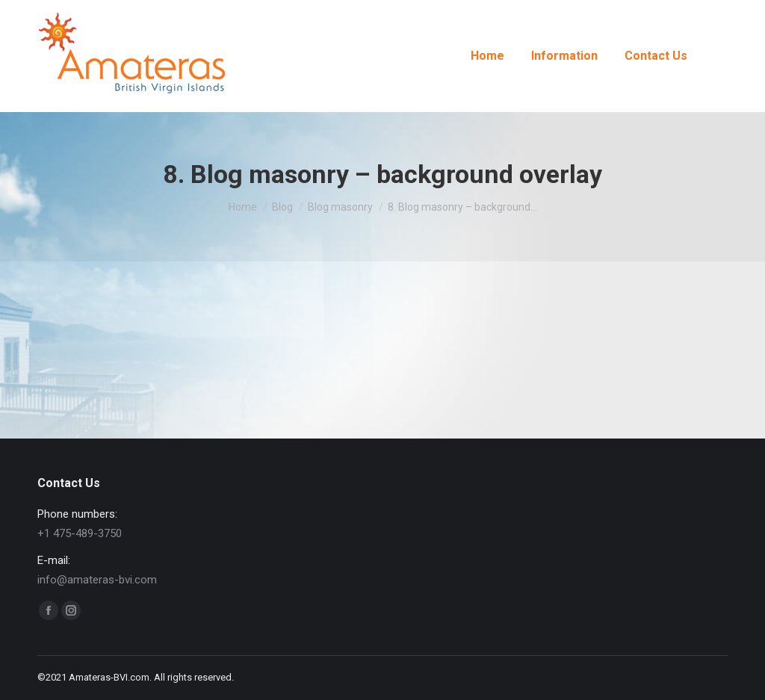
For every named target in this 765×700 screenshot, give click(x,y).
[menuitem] (487, 56)
